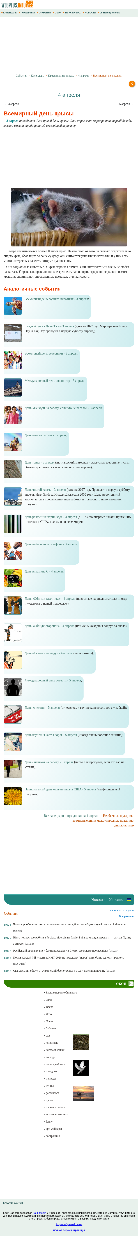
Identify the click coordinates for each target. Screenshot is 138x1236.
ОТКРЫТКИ (44, 12)
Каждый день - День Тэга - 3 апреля (49, 326)
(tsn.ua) (17, 930)
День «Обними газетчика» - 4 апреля (50, 598)
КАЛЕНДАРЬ (9, 12)
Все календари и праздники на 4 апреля (71, 815)
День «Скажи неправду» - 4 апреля (49, 653)
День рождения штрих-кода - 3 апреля (51, 517)
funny (48, 1121)
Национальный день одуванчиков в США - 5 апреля (60, 789)
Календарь (37, 75)
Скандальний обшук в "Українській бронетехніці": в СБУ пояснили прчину (59, 970)
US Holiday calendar (109, 12)
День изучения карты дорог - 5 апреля (51, 735)
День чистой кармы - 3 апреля (45, 489)
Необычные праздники (118, 815)
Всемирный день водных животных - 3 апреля (56, 299)
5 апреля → (126, 103)
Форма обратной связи (69, 1224)
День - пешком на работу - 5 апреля (49, 762)
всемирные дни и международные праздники (103, 820)
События (21, 75)
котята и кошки (54, 1049)
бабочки (50, 1028)
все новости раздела (122, 910)
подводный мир (54, 1064)
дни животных (124, 825)
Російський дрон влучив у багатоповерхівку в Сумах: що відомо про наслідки (60, 950)
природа (50, 1078)
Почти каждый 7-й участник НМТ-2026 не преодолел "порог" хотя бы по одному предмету (68, 957)
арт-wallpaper (53, 1128)
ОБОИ (57, 12)
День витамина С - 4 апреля (44, 571)
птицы (49, 1085)
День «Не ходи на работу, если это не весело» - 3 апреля (63, 408)
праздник (50, 1071)
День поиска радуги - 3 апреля (45, 435)
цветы (48, 1100)
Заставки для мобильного (60, 992)
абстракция (52, 1135)
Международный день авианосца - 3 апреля (54, 380)
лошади (49, 1057)
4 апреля (83, 75)
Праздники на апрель (61, 75)
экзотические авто (56, 1114)
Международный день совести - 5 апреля (53, 680)
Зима (48, 999)
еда (47, 1035)
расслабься (51, 1092)
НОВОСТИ (89, 12)
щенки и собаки (54, 1107)
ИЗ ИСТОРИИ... (72, 12)
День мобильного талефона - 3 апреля (51, 544)
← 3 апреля (12, 103)
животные (51, 1042)
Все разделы (126, 916)
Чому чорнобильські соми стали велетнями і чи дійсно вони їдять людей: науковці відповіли (69, 924)
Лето (48, 1014)
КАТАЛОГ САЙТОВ (12, 1203)
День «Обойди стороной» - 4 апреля (49, 626)
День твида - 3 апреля (39, 462)
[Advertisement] (69, 45)
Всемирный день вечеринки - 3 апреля (51, 353)
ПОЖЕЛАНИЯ (27, 12)
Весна (48, 1006)
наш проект (39, 1212)
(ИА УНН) (19, 963)
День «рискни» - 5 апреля (42, 707)
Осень (48, 1021)
